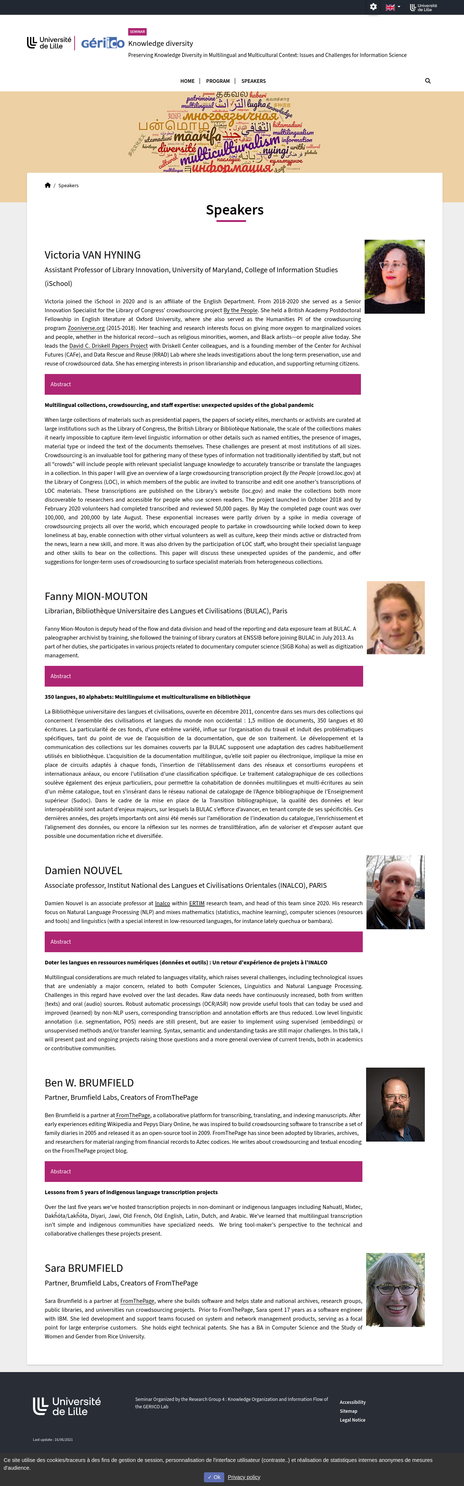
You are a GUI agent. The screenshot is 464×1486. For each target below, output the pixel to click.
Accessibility (353, 1402)
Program (218, 81)
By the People (241, 310)
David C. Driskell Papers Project (108, 346)
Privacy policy (244, 1477)
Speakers (254, 81)
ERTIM (197, 903)
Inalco (162, 903)
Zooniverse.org (86, 328)
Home (187, 81)
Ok (214, 1477)
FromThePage (132, 1115)
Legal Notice (352, 1419)
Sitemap (349, 1411)
